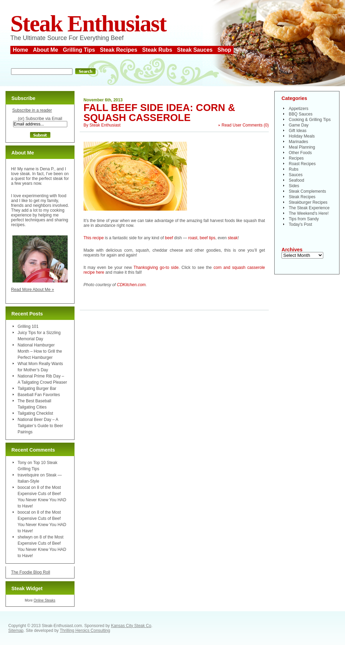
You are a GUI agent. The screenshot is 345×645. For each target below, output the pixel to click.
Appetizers (298, 108)
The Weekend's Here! (308, 213)
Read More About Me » (32, 289)
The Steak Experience (309, 207)
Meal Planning (302, 147)
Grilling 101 (28, 326)
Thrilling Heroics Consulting (85, 630)
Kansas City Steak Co (131, 625)
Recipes (296, 158)
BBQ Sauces (301, 114)
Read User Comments (242, 125)
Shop (224, 50)
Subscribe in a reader (32, 110)
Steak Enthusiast (88, 24)
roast (192, 237)
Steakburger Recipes (308, 202)
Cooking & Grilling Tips (310, 119)
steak (233, 237)
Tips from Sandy (304, 218)
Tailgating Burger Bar (37, 388)
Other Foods (300, 152)
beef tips (207, 237)
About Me (45, 50)
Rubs (293, 169)
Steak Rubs (157, 50)
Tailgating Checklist (35, 413)
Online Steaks (44, 600)
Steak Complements (307, 191)
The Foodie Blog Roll (30, 572)
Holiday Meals (302, 136)
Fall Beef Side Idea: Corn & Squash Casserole (159, 112)
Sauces (296, 174)
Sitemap (15, 630)
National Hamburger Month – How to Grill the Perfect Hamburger (40, 351)
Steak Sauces (195, 50)
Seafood (296, 180)
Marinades (298, 141)
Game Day (298, 125)
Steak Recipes (118, 50)
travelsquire (28, 475)
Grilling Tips (79, 50)
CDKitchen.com (131, 284)
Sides (294, 185)
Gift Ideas (297, 130)
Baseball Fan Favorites (39, 394)
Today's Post (300, 224)
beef (169, 237)
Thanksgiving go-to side (156, 267)
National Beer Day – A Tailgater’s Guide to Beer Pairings (40, 425)
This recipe (93, 237)
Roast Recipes (302, 163)
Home (20, 50)
